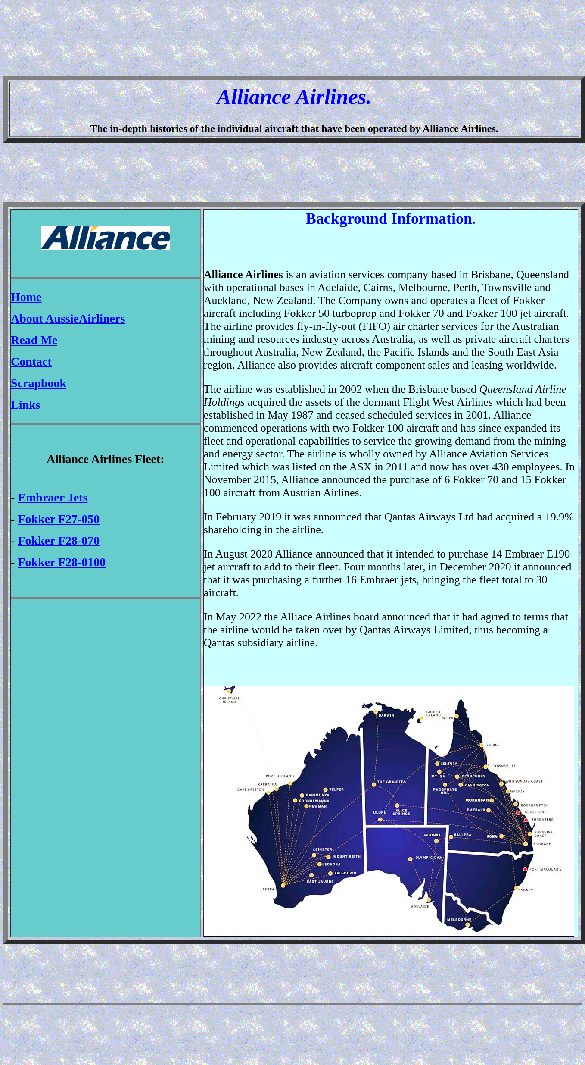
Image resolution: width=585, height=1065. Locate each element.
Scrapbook (38, 383)
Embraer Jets (52, 497)
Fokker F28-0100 (62, 562)
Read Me (34, 340)
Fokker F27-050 (59, 519)
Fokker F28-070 (59, 540)
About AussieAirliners (68, 318)
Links (25, 404)
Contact (31, 361)
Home (26, 297)
